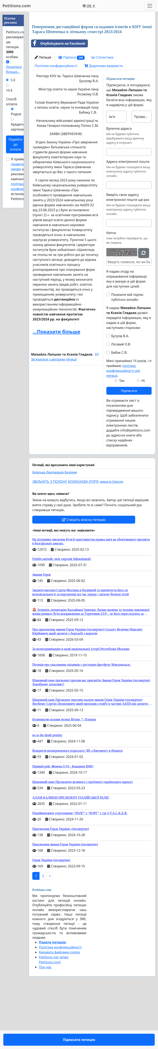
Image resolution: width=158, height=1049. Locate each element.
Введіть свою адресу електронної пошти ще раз (127, 255)
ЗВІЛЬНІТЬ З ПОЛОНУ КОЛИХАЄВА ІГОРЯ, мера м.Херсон (77, 539)
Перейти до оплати (15, 144)
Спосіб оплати (11, 101)
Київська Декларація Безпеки (54, 530)
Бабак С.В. (119, 410)
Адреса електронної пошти (128, 219)
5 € (13, 80)
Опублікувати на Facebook (58, 101)
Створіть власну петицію (84, 577)
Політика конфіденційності (56, 123)
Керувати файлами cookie (59, 1010)
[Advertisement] (92, 47)
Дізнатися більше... (14, 67)
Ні (143, 438)
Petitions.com (16, 5)
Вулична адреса (119, 186)
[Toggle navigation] (150, 6)
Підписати (129, 448)
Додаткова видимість (103, 123)
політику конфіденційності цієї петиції (123, 428)
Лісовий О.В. (121, 402)
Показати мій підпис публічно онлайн (127, 355)
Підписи (71, 115)
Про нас (45, 1025)
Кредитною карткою (20, 127)
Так (121, 438)
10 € (9, 90)
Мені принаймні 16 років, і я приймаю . (128, 426)
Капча (111, 290)
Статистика (102, 115)
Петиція (43, 115)
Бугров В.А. (120, 394)
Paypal (16, 114)
